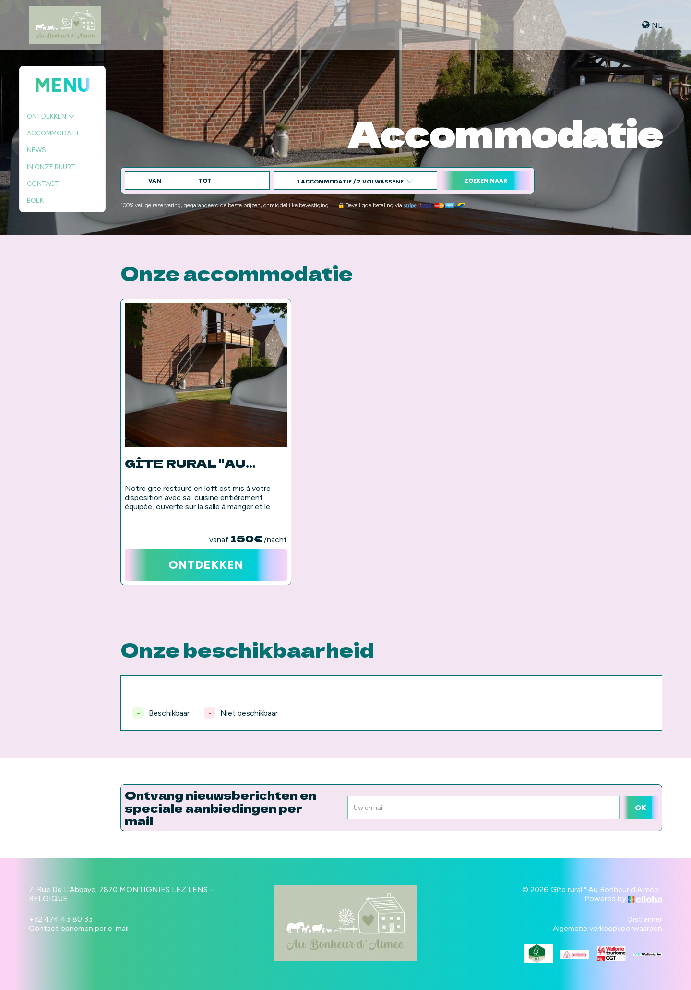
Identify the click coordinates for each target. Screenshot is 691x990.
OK (640, 807)
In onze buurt (51, 167)
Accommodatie (54, 133)
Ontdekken (51, 116)
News (36, 150)
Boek (35, 200)
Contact (43, 184)
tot (205, 180)
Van (154, 180)
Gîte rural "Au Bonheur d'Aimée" (198, 463)
